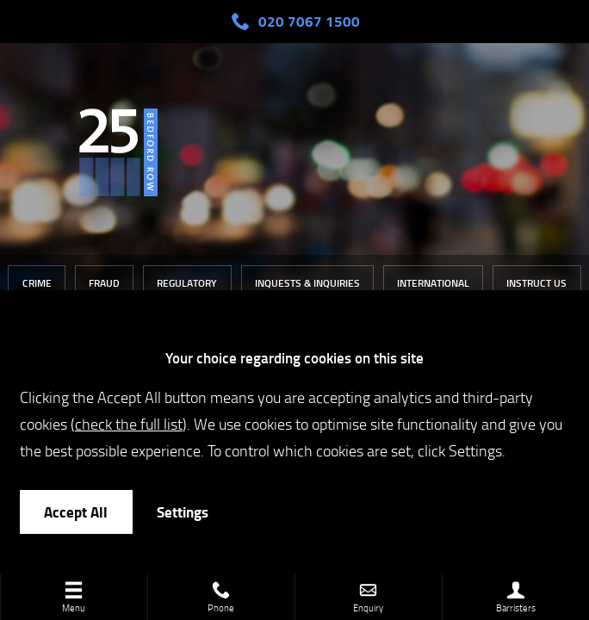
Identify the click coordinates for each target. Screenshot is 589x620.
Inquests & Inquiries (307, 283)
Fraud (104, 283)
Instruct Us (536, 283)
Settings (182, 512)
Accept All (76, 512)
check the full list (129, 423)
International (433, 283)
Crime (37, 283)
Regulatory (187, 283)
